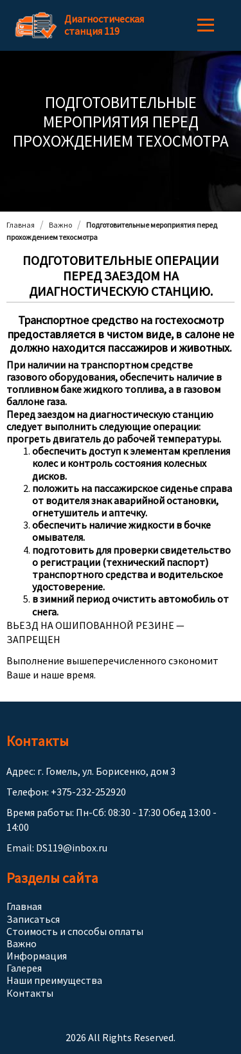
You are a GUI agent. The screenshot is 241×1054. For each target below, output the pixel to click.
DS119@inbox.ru (71, 847)
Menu (205, 25)
